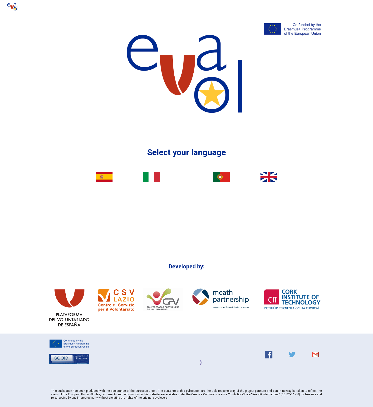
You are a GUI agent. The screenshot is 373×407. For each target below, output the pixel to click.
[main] (186, 152)
